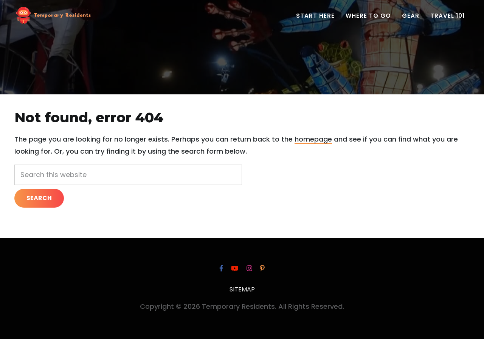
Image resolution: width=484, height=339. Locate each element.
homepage (313, 139)
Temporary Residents (53, 17)
